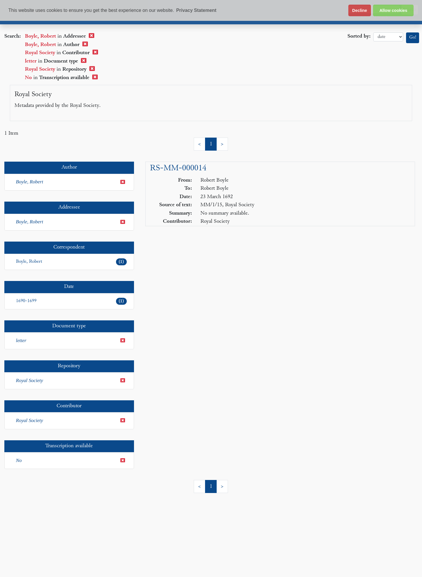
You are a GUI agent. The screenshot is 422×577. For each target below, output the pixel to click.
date (388, 36)
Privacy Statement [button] (196, 10)
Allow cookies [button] (393, 10)
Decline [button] (359, 10)
